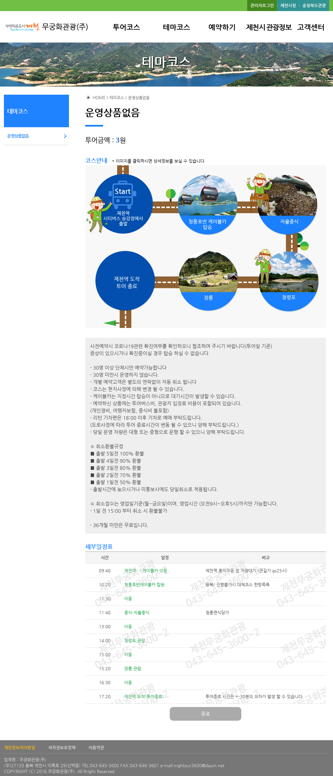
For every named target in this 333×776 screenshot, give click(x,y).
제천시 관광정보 (268, 27)
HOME (95, 97)
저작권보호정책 (61, 747)
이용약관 (96, 747)
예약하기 (222, 27)
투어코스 (126, 27)
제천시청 (288, 5)
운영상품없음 (18, 135)
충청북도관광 (314, 5)
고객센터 (311, 27)
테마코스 (176, 27)
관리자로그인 (262, 5)
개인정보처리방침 (19, 747)
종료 (205, 713)
